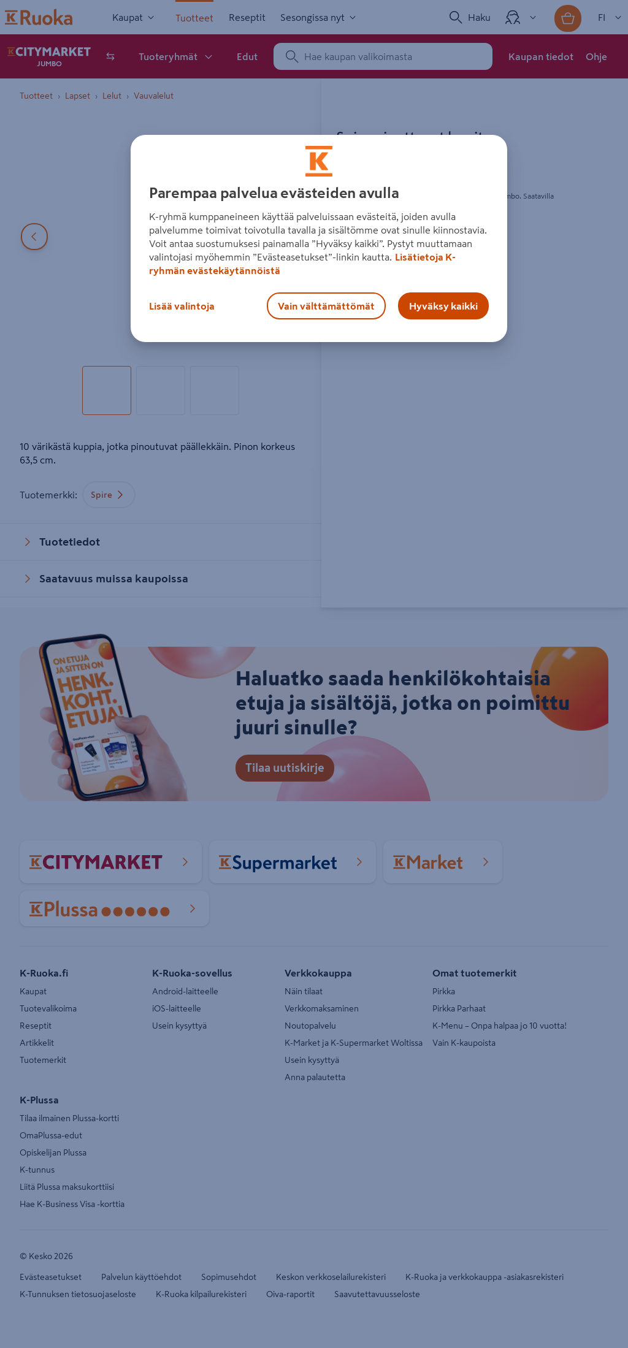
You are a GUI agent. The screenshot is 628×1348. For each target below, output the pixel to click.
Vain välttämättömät (326, 306)
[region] (319, 238)
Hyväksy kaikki (443, 306)
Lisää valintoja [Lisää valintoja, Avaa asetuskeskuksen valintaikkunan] (182, 306)
